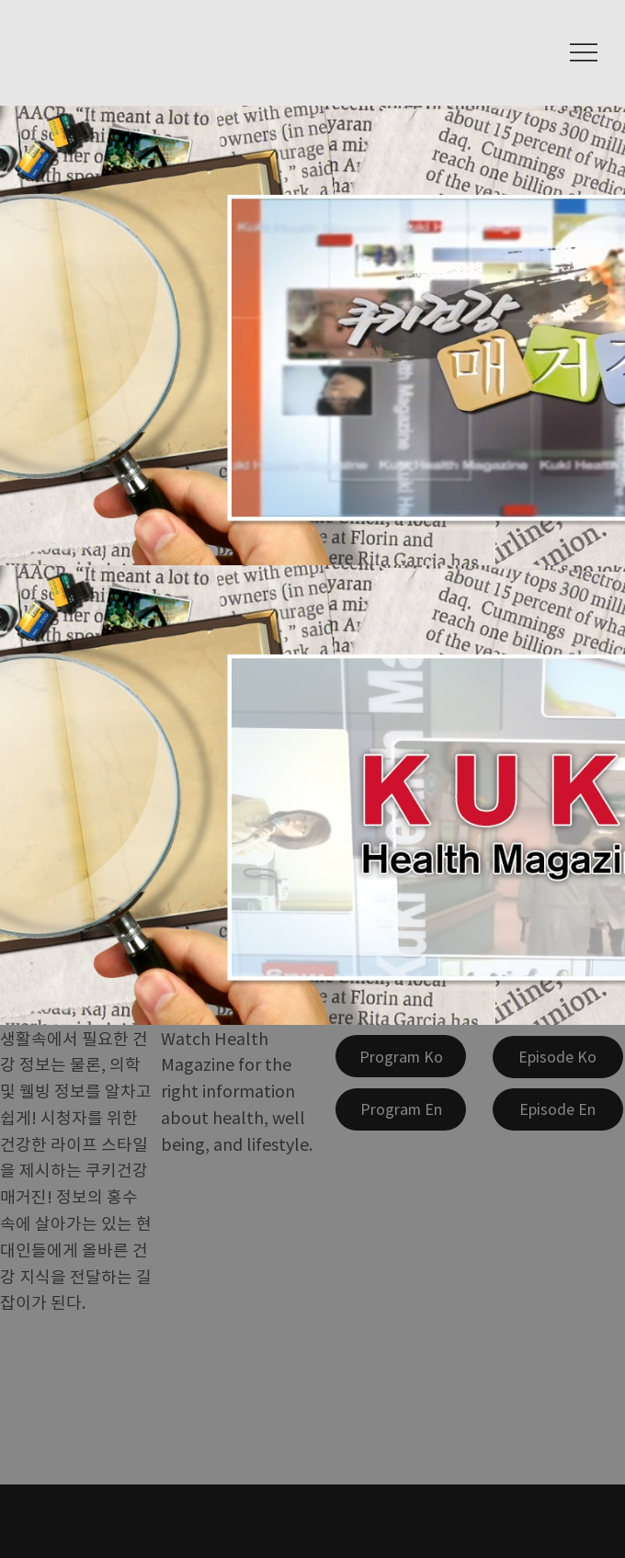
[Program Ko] (400, 1056)
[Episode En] (558, 1109)
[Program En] (400, 1109)
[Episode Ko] (558, 1057)
